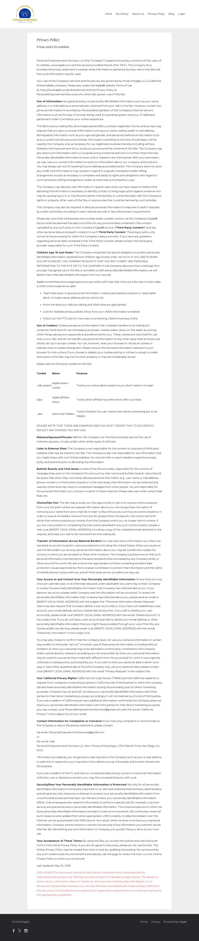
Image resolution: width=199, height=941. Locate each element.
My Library (122, 13)
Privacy (155, 921)
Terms (144, 921)
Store (108, 13)
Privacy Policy (156, 13)
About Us (138, 13)
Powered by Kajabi (175, 921)
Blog (171, 13)
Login (181, 13)
